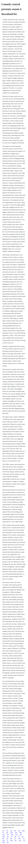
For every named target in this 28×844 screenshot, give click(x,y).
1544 (12, 834)
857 (15, 840)
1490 (20, 832)
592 (8, 842)
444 (19, 830)
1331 (3, 834)
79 (7, 840)
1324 (3, 840)
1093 (23, 830)
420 (7, 832)
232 (8, 836)
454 (22, 836)
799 (15, 836)
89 (18, 836)
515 (7, 830)
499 (15, 830)
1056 (11, 840)
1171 (16, 834)
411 (24, 840)
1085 (3, 836)
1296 (11, 832)
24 (11, 836)
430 (21, 834)
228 (8, 834)
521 (15, 838)
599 (11, 830)
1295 (3, 842)
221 (3, 832)
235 (3, 830)
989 (3, 838)
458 (11, 838)
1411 (20, 840)
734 (23, 838)
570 (7, 838)
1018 (19, 838)
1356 (16, 832)
